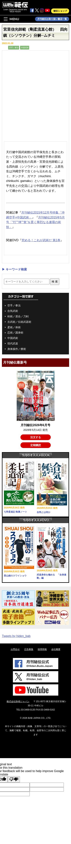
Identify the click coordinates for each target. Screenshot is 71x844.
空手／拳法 (13, 48)
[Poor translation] (14, 779)
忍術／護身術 (15, 332)
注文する (35, 437)
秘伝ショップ (60, 11)
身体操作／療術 (16, 348)
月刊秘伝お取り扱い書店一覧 (52, 19)
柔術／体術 (14, 327)
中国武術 (24, 48)
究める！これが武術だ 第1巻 (41, 240)
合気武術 (12, 310)
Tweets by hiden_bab (16, 636)
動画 (4, 48)
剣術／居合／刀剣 (18, 316)
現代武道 (12, 343)
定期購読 (35, 445)
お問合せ (15, 649)
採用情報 (42, 649)
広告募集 (28, 649)
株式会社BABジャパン (18, 701)
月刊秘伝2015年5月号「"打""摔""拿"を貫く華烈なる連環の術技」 (35, 222)
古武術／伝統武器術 (19, 321)
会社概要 (55, 649)
